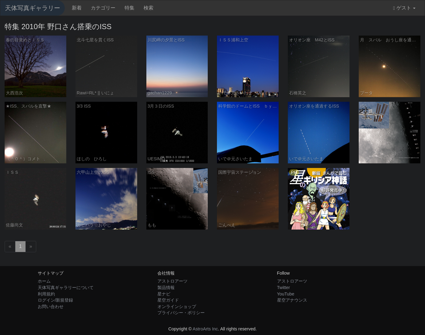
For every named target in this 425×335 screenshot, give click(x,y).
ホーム (44, 281)
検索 (148, 7)
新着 (77, 7)
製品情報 (166, 287)
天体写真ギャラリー (32, 8)
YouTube (286, 293)
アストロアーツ (172, 281)
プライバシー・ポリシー (181, 312)
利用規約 (46, 293)
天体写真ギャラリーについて (66, 287)
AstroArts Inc (205, 328)
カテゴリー (103, 7)
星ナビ (163, 293)
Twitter (283, 287)
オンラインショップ (176, 306)
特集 (129, 7)
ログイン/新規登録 (55, 300)
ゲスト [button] (404, 8)
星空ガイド (168, 300)
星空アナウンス (292, 300)
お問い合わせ (51, 306)
